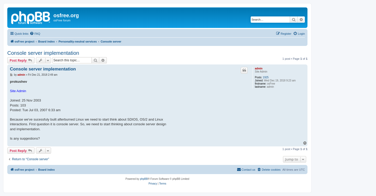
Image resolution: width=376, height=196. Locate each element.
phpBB (144, 178)
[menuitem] (35, 34)
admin (258, 68)
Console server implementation (43, 53)
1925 (266, 77)
